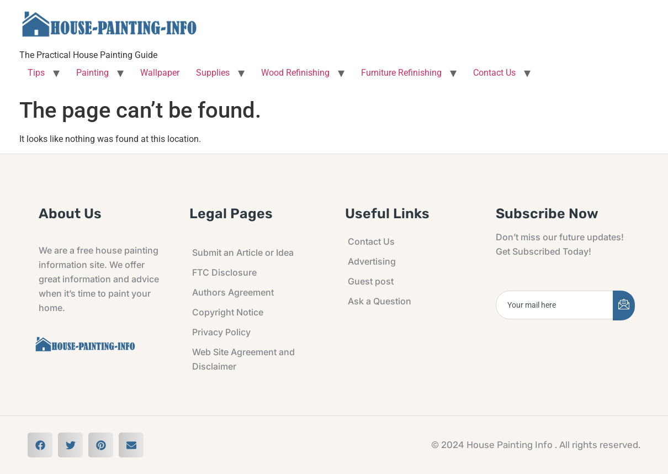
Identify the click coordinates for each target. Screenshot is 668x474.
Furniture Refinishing (401, 72)
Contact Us (494, 72)
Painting (92, 72)
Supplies (213, 72)
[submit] (624, 305)
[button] (40, 445)
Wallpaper (159, 72)
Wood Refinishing (295, 72)
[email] (555, 305)
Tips (36, 72)
